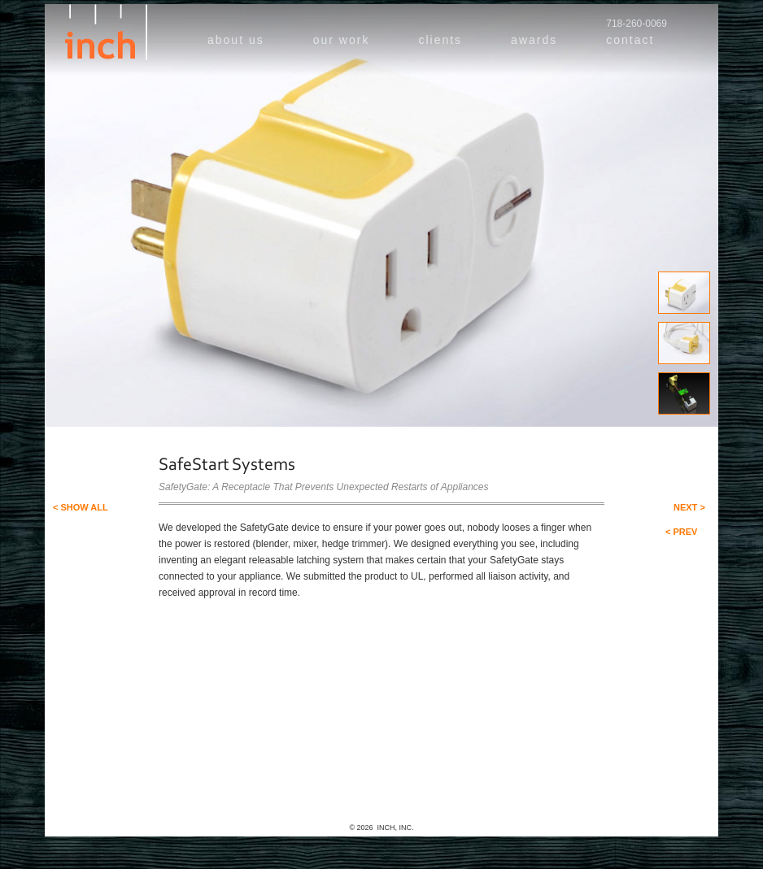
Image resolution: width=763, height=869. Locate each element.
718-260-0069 (636, 23)
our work (341, 39)
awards (534, 39)
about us (235, 39)
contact (630, 39)
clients (440, 39)
